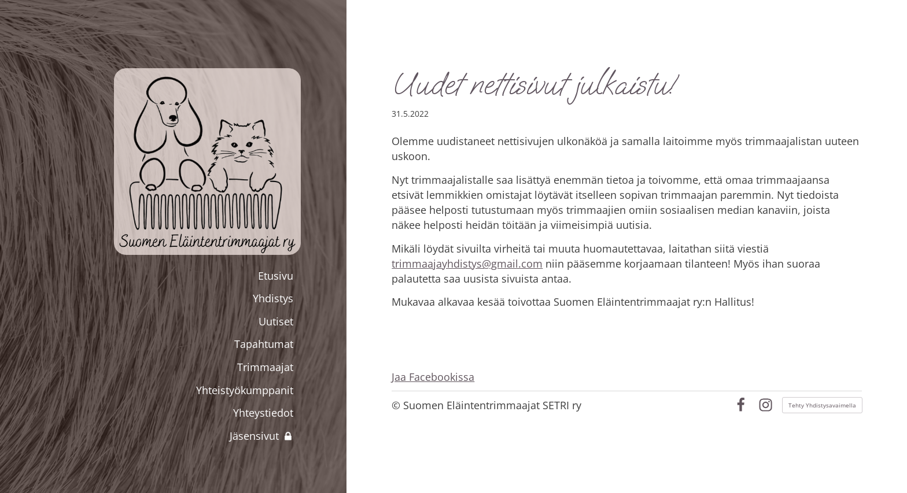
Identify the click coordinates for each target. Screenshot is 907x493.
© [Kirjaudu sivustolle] (397, 405)
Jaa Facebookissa (433, 377)
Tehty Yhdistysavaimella (822, 405)
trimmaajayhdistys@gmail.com (467, 263)
